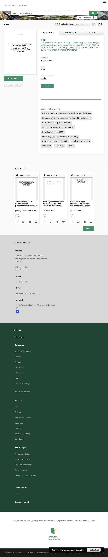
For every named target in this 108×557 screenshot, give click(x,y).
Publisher (18, 428)
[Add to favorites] (94, 24)
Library (17, 356)
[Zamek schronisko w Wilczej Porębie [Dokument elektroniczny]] (26, 187)
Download (12, 84)
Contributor (19, 439)
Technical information (23, 464)
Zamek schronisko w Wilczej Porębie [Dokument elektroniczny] (26, 203)
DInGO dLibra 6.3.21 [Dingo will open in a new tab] (30, 552)
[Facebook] (17, 311)
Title (16, 407)
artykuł (44, 78)
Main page (18, 337)
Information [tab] (70, 32)
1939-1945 (60, 146)
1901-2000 (46, 146)
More (88, 228)
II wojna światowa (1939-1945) (54, 141)
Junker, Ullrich (46, 60)
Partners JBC (20, 367)
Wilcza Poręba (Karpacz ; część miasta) (58, 127)
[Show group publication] (26, 175)
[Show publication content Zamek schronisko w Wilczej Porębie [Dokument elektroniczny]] (30, 221)
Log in (17, 493)
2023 (43, 69)
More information (77, 550)
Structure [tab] (93, 32)
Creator (18, 412)
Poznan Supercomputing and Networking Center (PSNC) (80, 552)
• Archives (19, 373)
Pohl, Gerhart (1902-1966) (52, 132)
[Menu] (104, 2)
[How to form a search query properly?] (95, 17)
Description (19, 423)
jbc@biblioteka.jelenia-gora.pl (28, 293)
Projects (18, 362)
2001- (71, 146)
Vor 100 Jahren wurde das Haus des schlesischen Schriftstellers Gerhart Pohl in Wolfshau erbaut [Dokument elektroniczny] (54, 203)
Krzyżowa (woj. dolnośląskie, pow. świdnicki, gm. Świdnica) (66, 113)
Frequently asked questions (26, 475)
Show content (13, 78)
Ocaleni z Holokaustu (81, 141)
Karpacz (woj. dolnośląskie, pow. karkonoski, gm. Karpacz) (66, 118)
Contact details (21, 470)
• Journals (18, 378)
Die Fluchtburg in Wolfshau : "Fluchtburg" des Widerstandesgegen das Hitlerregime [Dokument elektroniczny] (81, 203)
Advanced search (85, 18)
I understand (94, 550)
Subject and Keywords (23, 417)
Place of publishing (22, 433)
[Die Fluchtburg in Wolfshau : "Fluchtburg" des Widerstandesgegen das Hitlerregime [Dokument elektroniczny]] (81, 187)
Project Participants (22, 459)
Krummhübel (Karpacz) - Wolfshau (56, 122)
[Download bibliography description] (23, 221)
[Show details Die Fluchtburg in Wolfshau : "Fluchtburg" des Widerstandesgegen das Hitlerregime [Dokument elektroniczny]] (90, 221)
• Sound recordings (22, 383)
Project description (22, 454)
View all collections (22, 391)
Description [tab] (48, 32)
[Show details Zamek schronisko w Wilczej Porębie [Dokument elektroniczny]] (36, 221)
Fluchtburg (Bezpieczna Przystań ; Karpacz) (60, 136)
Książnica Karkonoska (23, 351)
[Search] (93, 13)
